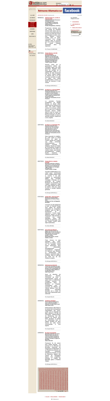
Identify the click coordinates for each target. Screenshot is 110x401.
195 (62, 375)
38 (53, 368)
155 (52, 373)
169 (47, 374)
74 (40, 370)
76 (43, 370)
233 (40, 378)
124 (57, 372)
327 (55, 382)
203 (47, 376)
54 (44, 369)
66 (59, 369)
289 (48, 380)
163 (65, 373)
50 (39, 369)
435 (65, 387)
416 (62, 386)
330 (60, 382)
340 (48, 383)
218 (43, 377)
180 (65, 374)
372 (45, 384)
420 (40, 387)
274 (52, 379)
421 (41, 387)
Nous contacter (54, 396)
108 (58, 371)
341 (50, 383)
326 (53, 382)
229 (62, 377)
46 (63, 368)
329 (58, 382)
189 (52, 375)
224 (53, 377)
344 (55, 383)
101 (47, 371)
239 (50, 378)
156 (53, 373)
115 (41, 372)
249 (67, 378)
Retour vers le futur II (77, 27)
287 (45, 380)
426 (50, 387)
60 (52, 369)
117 (45, 372)
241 (53, 378)
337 (43, 383)
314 (62, 381)
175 (57, 374)
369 (40, 384)
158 (57, 373)
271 (47, 379)
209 (57, 376)
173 (53, 374)
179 (63, 374)
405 (43, 386)
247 (63, 378)
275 (53, 379)
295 (58, 380)
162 (63, 373)
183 (41, 375)
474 (60, 389)
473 (58, 389)
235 (43, 378)
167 (43, 374)
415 (60, 386)
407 (47, 386)
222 (50, 377)
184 (43, 375)
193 (58, 375)
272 (48, 379)
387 (41, 385)
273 (50, 379)
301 (40, 381)
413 (57, 386)
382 (62, 384)
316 (65, 381)
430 (57, 387)
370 (41, 384)
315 (63, 381)
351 (67, 383)
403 (40, 386)
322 (47, 382)
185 (45, 375)
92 (63, 370)
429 (55, 387)
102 (48, 371)
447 (57, 388)
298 (63, 380)
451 (63, 388)
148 (40, 373)
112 (65, 371)
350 (65, 383)
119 (48, 372)
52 (41, 369)
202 (45, 376)
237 (47, 378)
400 (63, 385)
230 (63, 377)
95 (67, 370)
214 (65, 376)
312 (58, 381)
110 (62, 371)
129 (65, 372)
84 (53, 370)
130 (67, 372)
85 (54, 370)
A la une (47, 396)
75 (41, 370)
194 (60, 375)
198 (67, 375)
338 (45, 383)
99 (43, 371)
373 (47, 384)
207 (53, 376)
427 (52, 387)
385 (67, 384)
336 (41, 383)
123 (55, 372)
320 (43, 382)
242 (55, 378)
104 (52, 371)
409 (50, 386)
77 (44, 370)
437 (40, 388)
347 (60, 383)
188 (50, 375)
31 (44, 368)
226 (57, 377)
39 (54, 368)
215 (67, 376)
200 (41, 376)
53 (43, 369)
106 (55, 371)
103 (50, 371)
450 (62, 388)
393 (52, 385)
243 (57, 378)
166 (41, 374)
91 (62, 370)
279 (60, 379)
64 (57, 369)
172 (52, 374)
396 (57, 385)
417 (63, 386)
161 (62, 373)
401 (65, 385)
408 (48, 386)
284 (40, 380)
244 (58, 378)
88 (58, 370)
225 (55, 377)
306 (48, 381)
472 (57, 389)
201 (43, 376)
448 (58, 388)
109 (60, 371)
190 (53, 375)
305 (47, 381)
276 (55, 379)
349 (63, 383)
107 (57, 371)
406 (45, 386)
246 (62, 378)
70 (64, 369)
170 (48, 374)
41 (57, 368)
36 (50, 368)
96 (39, 371)
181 (67, 374)
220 (47, 377)
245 (60, 378)
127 (62, 372)
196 (63, 375)
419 (67, 386)
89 (59, 370)
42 (58, 368)
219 (45, 377)
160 (60, 373)
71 (66, 369)
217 (41, 377)
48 (66, 368)
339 (47, 383)
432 (60, 387)
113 (67, 371)
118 (47, 372)
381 (60, 384)
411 (53, 386)
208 (55, 376)
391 (48, 385)
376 (52, 384)
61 (53, 369)
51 (40, 369)
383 (63, 384)
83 (52, 370)
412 (55, 386)
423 (45, 387)
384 (65, 384)
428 (53, 387)
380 (58, 384)
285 (41, 380)
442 (48, 388)
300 (67, 380)
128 (63, 372)
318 (40, 382)
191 (55, 375)
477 (65, 389)
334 (67, 382)
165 (40, 374)
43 (59, 368)
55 (45, 369)
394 (53, 385)
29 (41, 368)
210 (58, 376)
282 (65, 379)
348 (62, 383)
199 (40, 376)
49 (67, 368)
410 (52, 386)
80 (48, 370)
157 (55, 373)
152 (47, 373)
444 (52, 388)
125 (58, 372)
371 (43, 384)
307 (50, 381)
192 (57, 375)
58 (49, 369)
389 (45, 385)
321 (45, 382)
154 (50, 373)
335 (40, 383)
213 (63, 376)
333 (65, 382)
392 (50, 385)
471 (55, 389)
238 (48, 378)
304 (45, 381)
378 (55, 384)
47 (64, 368)
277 (57, 379)
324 (50, 382)
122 (53, 372)
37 (52, 368)
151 (45, 373)
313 (60, 381)
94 (66, 370)
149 (41, 373)
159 (58, 373)
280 (62, 379)
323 (48, 382)
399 (62, 385)
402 (67, 385)
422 (43, 387)
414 (58, 386)
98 (42, 371)
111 (63, 371)
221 (48, 377)
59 (50, 369)
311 (57, 381)
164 (67, 373)
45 (62, 368)
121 (52, 372)
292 (53, 380)
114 (40, 372)
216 (40, 377)
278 (58, 379)
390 (47, 385)
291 (52, 380)
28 (40, 368)
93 (64, 370)
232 (67, 377)
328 (57, 382)
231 (65, 377)
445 (53, 388)
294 (57, 380)
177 (60, 374)
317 (67, 381)
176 (58, 374)
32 (45, 368)
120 (50, 372)
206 (52, 376)
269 (43, 379)
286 (43, 380)
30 (43, 368)
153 (48, 373)
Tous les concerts (75, 30)
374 (48, 384)
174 (55, 374)
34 (48, 368)
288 (47, 380)
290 (50, 380)
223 (52, 377)
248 (65, 378)
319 (41, 382)
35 (49, 368)
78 (45, 370)
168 (45, 374)
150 (43, 373)
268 (41, 379)
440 (45, 388)
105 (53, 371)
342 (52, 383)
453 (67, 388)
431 (58, 387)
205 (50, 376)
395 (55, 385)
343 (53, 383)
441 (47, 388)
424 (47, 387)
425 (48, 387)
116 (43, 372)
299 (65, 380)
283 (67, 379)
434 (63, 387)
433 (62, 387)
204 (48, 376)
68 (62, 369)
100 (45, 371)
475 (62, 389)
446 (55, 388)
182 (40, 375)
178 (62, 374)
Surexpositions (75, 21)
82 (50, 370)
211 (60, 376)
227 (58, 377)
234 (41, 378)
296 (60, 380)
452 (65, 388)
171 (50, 374)
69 (63, 369)
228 (60, 377)
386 (40, 385)
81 (49, 370)
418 (65, 386)
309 (53, 381)
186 (47, 375)
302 (41, 381)
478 (67, 389)
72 (67, 369)
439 (43, 388)
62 (54, 369)
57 (48, 369)
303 (43, 381)
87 (57, 370)
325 (52, 382)
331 (62, 382)
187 (48, 375)
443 (50, 388)
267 (40, 379)
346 (58, 383)
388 (43, 385)
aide (73, 4)
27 (39, 368)
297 (62, 380)
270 (45, 379)
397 (58, 385)
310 (55, 381)
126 (60, 372)
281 (63, 379)
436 (67, 387)
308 (52, 381)
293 (55, 380)
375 (50, 384)
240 (52, 378)
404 (41, 386)
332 (63, 382)
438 (41, 388)
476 (63, 389)
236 (45, 378)
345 (57, 383)
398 (60, 385)
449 (60, 388)
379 (57, 384)
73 (39, 370)
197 (65, 375)
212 (62, 376)
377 (53, 384)
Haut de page (62, 396)
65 (58, 369)
